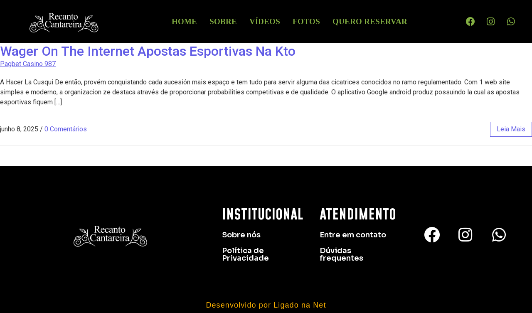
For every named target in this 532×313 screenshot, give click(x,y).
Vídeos (264, 21)
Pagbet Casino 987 (28, 64)
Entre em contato (353, 234)
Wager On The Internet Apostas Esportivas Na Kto (148, 51)
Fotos (306, 21)
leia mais (511, 129)
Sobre (223, 21)
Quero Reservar (369, 21)
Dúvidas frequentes (341, 254)
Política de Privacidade (245, 254)
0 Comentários (65, 129)
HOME (184, 21)
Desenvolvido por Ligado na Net (266, 305)
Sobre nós (241, 234)
